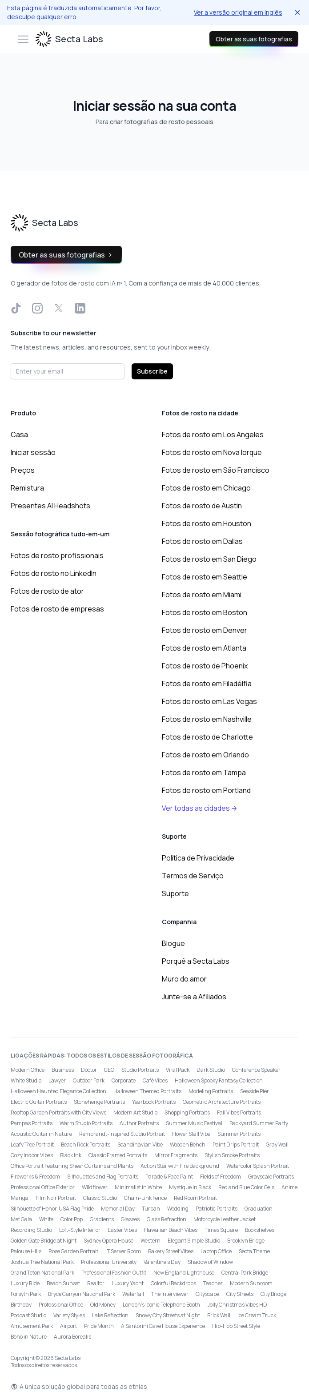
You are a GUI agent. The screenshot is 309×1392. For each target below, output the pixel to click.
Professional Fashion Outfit (113, 1272)
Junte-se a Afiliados (194, 997)
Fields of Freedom (220, 1176)
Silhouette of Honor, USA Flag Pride (52, 1208)
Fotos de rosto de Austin (202, 506)
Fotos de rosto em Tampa (204, 772)
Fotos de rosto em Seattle (204, 577)
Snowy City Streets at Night (168, 1315)
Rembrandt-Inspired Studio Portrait (122, 1134)
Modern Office (27, 1070)
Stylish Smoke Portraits (232, 1155)
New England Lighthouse (183, 1272)
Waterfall (133, 1294)
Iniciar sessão (33, 452)
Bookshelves (259, 1230)
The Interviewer (170, 1294)
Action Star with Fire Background (179, 1166)
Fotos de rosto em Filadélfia (207, 683)
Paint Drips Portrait (236, 1144)
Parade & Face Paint (169, 1176)
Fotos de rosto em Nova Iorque (212, 452)
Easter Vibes (122, 1230)
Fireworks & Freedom (35, 1176)
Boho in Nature (29, 1336)
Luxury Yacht (128, 1283)
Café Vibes (155, 1080)
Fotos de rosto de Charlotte (207, 737)
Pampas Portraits (31, 1123)
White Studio (26, 1080)
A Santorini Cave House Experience (163, 1326)
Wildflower (95, 1187)
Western (150, 1240)
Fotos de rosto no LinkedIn (53, 573)
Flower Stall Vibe (191, 1134)
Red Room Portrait (195, 1198)
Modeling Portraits (211, 1091)
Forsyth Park (26, 1294)
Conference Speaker (256, 1070)
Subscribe (152, 371)
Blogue (173, 943)
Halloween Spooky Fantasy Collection (219, 1080)
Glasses (130, 1219)
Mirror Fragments (175, 1155)
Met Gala (21, 1219)
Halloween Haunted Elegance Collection (58, 1091)
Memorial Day (118, 1208)
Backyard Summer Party (258, 1123)
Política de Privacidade (198, 858)
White (46, 1219)
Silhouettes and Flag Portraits (102, 1176)
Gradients (102, 1219)
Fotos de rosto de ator (47, 591)
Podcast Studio (28, 1315)
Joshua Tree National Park (42, 1262)
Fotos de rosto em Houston (206, 523)
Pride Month (99, 1326)
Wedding (178, 1208)
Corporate (124, 1080)
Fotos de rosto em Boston (204, 612)
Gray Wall (277, 1144)
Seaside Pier (254, 1091)
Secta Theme (254, 1251)
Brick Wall (218, 1315)
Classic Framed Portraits (117, 1155)
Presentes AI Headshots (50, 506)
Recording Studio (31, 1230)
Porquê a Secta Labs (195, 961)
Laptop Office (216, 1251)
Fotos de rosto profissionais (57, 555)
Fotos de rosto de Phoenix (205, 666)
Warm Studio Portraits (86, 1123)
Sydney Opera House (108, 1240)
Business (63, 1070)
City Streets (239, 1294)
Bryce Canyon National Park (81, 1294)
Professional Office (61, 1304)
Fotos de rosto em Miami (201, 594)
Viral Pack (177, 1070)
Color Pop (71, 1219)
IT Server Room (123, 1251)
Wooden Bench (187, 1144)
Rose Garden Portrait (73, 1251)
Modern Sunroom (251, 1283)
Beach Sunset (63, 1283)
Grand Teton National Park (42, 1272)
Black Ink (70, 1155)
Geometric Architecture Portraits (222, 1102)
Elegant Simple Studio (194, 1240)
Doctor (89, 1070)
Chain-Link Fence (145, 1198)
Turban (151, 1208)
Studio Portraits (140, 1070)
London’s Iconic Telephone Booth (161, 1304)
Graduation (259, 1208)
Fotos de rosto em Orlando (205, 755)
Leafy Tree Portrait (32, 1144)
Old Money (103, 1304)
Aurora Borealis (72, 1336)
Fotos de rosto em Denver (204, 630)
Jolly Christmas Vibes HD (237, 1304)
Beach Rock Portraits (85, 1144)
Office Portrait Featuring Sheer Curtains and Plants (72, 1166)
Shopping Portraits (187, 1112)
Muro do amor (184, 979)
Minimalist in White (138, 1187)
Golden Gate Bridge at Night (43, 1240)
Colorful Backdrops (173, 1283)
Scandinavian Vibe (140, 1144)
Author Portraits (139, 1123)
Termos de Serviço (193, 876)
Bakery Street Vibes (170, 1251)
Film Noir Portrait (56, 1198)
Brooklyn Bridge (246, 1240)
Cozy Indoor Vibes (32, 1155)
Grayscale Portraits (271, 1176)
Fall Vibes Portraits (239, 1112)
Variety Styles (69, 1315)
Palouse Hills (26, 1251)
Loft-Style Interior (79, 1230)
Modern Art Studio (135, 1112)
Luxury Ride (25, 1283)
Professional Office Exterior (43, 1187)
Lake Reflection (110, 1315)
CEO (109, 1070)
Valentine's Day (162, 1262)
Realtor (95, 1283)
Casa (19, 434)
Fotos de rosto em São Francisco (215, 470)
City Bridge (273, 1294)
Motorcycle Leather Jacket (224, 1219)
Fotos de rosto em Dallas (202, 541)
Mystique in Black (190, 1187)
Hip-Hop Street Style (236, 1326)
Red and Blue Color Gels (246, 1187)
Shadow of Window (210, 1262)
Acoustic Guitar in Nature (41, 1134)
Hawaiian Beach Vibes (170, 1230)
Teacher (213, 1283)
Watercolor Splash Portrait (257, 1166)
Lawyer (57, 1080)
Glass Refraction (166, 1219)
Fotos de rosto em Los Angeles (213, 434)
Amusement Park (32, 1326)
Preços (23, 470)
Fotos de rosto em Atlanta (204, 648)
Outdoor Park (88, 1080)
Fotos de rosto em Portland (206, 790)
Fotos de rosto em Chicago (206, 488)
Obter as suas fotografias (254, 39)
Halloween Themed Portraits (147, 1091)
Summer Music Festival (194, 1123)
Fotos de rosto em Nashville (207, 719)
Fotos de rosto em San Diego (209, 559)
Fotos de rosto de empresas (57, 609)
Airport (68, 1326)
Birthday (21, 1304)
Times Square (221, 1230)
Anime (289, 1187)
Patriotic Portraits (216, 1208)
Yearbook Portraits (154, 1102)
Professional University (108, 1262)
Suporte (175, 893)
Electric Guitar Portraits (39, 1102)
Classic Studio (100, 1198)
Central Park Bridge (244, 1272)
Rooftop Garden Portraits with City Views (58, 1112)
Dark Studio (211, 1070)
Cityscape (207, 1294)
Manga (19, 1198)
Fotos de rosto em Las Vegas (209, 701)
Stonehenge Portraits (99, 1102)
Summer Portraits (239, 1134)
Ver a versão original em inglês (238, 12)
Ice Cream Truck (256, 1315)
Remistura (27, 488)
